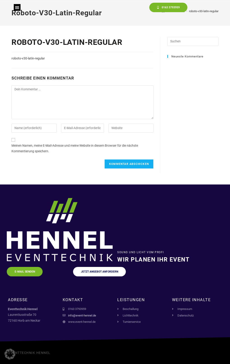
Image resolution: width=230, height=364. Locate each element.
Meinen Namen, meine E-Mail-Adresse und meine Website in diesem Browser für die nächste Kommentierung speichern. (75, 148)
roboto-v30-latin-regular (28, 58)
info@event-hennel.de (82, 315)
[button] (17, 7)
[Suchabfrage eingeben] (192, 41)
